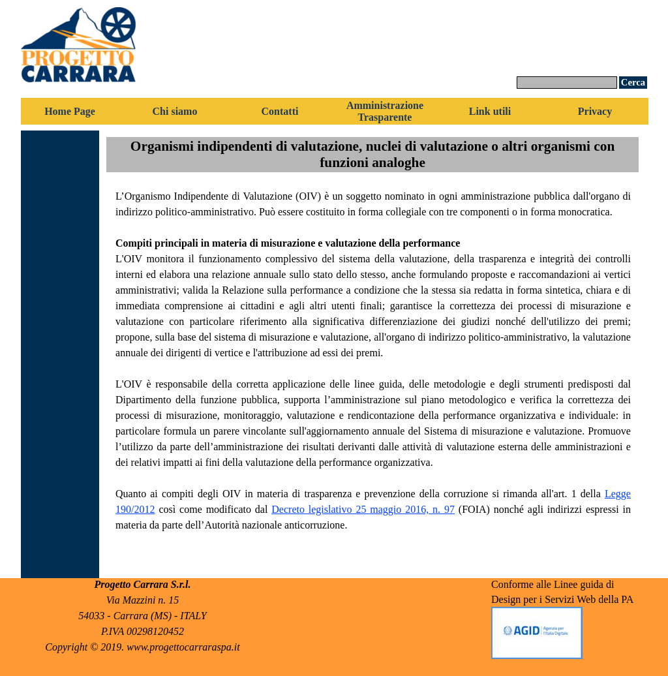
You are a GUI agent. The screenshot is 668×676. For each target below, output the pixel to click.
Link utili (490, 111)
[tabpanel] (373, 375)
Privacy (595, 111)
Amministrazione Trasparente (384, 111)
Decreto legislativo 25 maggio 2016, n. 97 (363, 509)
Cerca (633, 82)
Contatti (280, 111)
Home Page (69, 111)
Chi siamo (175, 111)
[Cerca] (567, 82)
